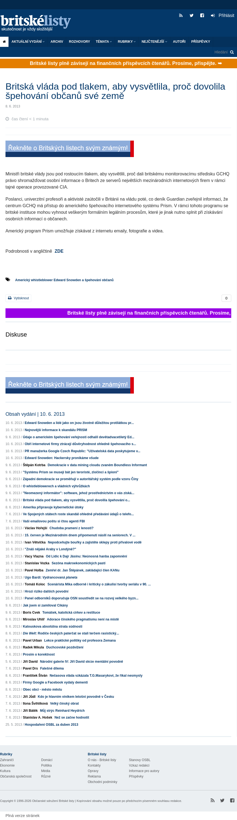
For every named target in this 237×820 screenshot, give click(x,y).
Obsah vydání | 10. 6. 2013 (35, 414)
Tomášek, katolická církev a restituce (71, 612)
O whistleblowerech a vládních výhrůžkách (56, 486)
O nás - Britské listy (102, 760)
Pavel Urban (32, 640)
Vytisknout (18, 298)
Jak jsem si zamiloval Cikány (45, 605)
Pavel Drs (30, 668)
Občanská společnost (16, 776)
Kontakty (94, 765)
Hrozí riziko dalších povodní (46, 591)
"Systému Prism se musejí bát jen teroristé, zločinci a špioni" (71, 472)
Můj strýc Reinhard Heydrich (62, 711)
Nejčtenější (154, 42)
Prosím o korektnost (39, 654)
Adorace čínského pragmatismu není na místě (83, 619)
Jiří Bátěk (30, 711)
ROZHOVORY (79, 42)
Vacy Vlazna (34, 556)
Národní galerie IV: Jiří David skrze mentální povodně (81, 662)
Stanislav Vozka (37, 563)
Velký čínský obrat (64, 703)
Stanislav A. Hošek (37, 717)
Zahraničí (7, 760)
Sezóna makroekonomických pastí (78, 563)
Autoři (179, 42)
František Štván (35, 675)
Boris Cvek (31, 612)
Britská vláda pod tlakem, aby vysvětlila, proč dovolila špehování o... (76, 500)
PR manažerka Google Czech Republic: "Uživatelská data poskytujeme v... (82, 451)
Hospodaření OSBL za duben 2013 (51, 725)
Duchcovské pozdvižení (64, 647)
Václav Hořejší (36, 528)
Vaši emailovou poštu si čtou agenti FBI (54, 521)
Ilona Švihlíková (35, 703)
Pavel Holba (34, 570)
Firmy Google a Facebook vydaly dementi (55, 682)
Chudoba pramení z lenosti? (71, 528)
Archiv (56, 42)
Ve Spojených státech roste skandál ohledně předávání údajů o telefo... (78, 514)
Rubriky (127, 42)
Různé (46, 776)
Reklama (94, 776)
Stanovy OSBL (140, 760)
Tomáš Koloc (35, 584)
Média (45, 771)
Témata (104, 42)
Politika (46, 765)
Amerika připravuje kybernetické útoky (53, 507)
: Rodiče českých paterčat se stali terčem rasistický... (71, 633)
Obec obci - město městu (42, 689)
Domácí (46, 760)
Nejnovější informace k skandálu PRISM (56, 430)
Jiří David (30, 662)
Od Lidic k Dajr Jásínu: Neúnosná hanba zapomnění (86, 556)
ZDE (59, 251)
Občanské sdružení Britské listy (53, 800)
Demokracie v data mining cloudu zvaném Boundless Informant (97, 465)
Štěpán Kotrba (34, 465)
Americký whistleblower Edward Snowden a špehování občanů (64, 280)
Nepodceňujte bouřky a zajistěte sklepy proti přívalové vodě (94, 542)
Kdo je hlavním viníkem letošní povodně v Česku (76, 697)
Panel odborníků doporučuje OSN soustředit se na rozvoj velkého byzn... (82, 598)
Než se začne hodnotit (72, 717)
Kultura (5, 771)
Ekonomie (7, 765)
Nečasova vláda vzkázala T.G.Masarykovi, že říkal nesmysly (96, 675)
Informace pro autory (144, 771)
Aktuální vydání (28, 42)
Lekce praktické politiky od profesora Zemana (80, 640)
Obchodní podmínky (102, 782)
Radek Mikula (33, 647)
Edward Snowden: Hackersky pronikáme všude (61, 458)
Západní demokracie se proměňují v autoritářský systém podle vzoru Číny (80, 479)
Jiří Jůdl (29, 697)
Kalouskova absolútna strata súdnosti (52, 626)
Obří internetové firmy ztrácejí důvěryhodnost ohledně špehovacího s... (80, 444)
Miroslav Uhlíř (33, 619)
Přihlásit (222, 15)
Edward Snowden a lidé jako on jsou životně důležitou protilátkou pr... (79, 423)
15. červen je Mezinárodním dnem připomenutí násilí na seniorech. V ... (80, 535)
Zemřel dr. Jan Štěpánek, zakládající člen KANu (82, 570)
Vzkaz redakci (139, 765)
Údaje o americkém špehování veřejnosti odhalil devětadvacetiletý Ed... (78, 437)
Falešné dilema (52, 668)
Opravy (93, 771)
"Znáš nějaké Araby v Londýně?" (50, 549)
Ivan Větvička (35, 542)
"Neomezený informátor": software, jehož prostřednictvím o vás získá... (78, 493)
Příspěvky (200, 42)
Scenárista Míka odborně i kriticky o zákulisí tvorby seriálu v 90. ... (99, 584)
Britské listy (38, 23)
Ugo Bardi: (51, 577)
